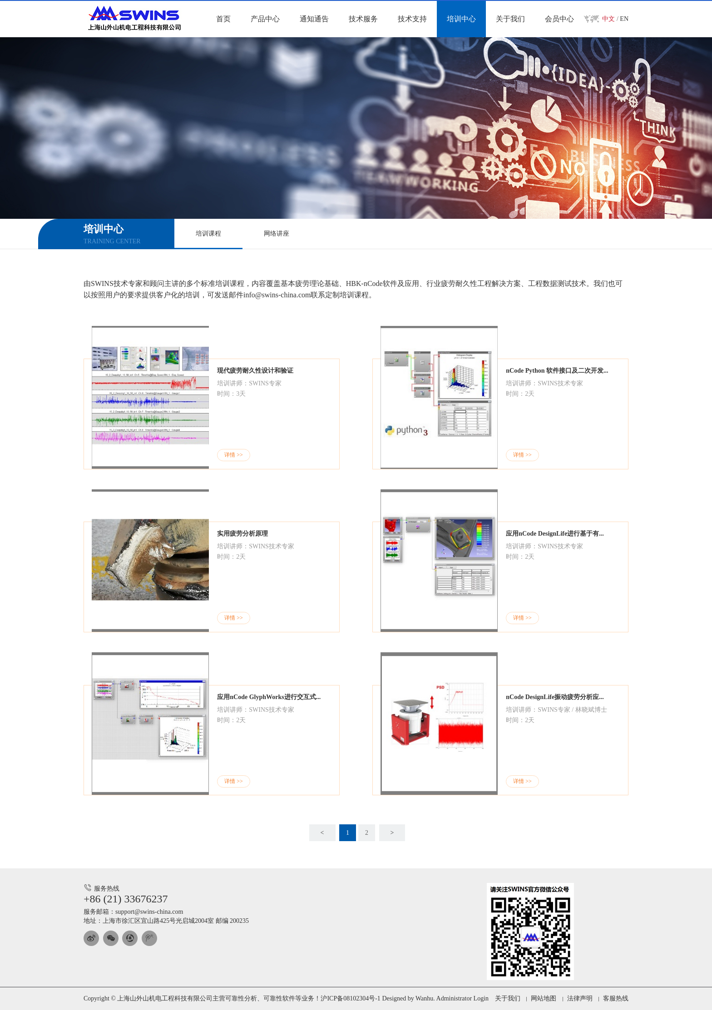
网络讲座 (276, 233)
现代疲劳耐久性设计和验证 (255, 370)
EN (624, 18)
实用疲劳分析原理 (242, 533)
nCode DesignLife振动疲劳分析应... (554, 697)
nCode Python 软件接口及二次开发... (557, 370)
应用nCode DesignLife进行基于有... (554, 533)
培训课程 (208, 233)
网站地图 (543, 998)
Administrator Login (462, 998)
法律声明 (580, 998)
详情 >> (233, 455)
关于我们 (507, 998)
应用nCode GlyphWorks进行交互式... (269, 697)
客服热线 (615, 998)
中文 (608, 18)
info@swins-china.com (277, 295)
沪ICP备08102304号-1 (350, 998)
